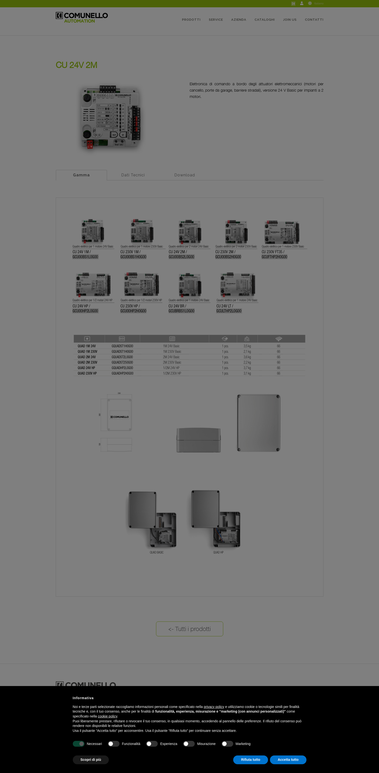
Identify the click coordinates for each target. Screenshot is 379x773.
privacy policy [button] (214, 707)
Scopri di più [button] (91, 760)
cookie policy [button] (107, 716)
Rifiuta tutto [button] (250, 760)
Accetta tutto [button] (288, 760)
